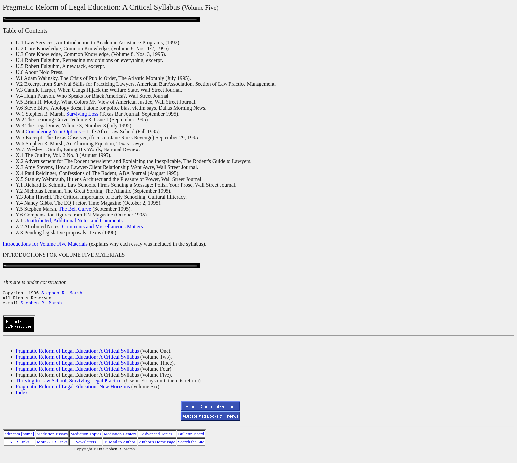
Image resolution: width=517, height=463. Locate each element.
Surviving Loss (82, 113)
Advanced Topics (157, 439)
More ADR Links (52, 447)
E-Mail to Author (120, 447)
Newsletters (85, 447)
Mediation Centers (120, 439)
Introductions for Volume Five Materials (45, 244)
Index (22, 398)
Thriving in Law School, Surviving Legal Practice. (69, 386)
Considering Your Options (54, 131)
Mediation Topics (85, 439)
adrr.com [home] (19, 439)
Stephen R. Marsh (61, 294)
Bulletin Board (191, 439)
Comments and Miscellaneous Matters (102, 226)
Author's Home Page (157, 447)
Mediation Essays (52, 439)
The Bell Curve (76, 209)
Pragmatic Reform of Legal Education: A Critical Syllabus (77, 357)
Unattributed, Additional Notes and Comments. (74, 220)
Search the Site (191, 447)
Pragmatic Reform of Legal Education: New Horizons (73, 392)
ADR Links (19, 447)
